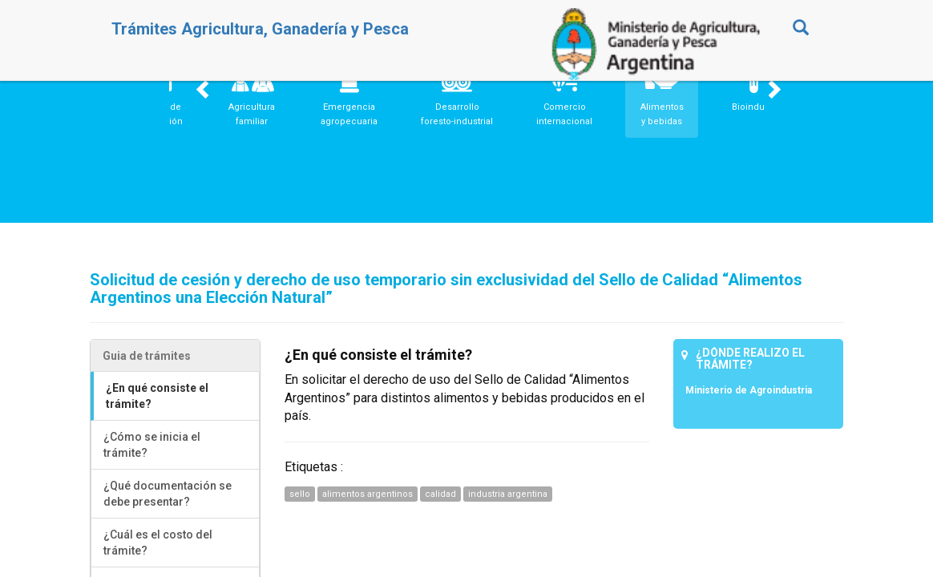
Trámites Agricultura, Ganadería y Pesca (260, 28)
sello (299, 494)
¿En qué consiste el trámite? (157, 395)
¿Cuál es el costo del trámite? (157, 542)
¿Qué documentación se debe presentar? (167, 493)
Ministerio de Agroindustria (748, 390)
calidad (440, 494)
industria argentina (507, 494)
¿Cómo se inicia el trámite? (151, 444)
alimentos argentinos (367, 494)
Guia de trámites (147, 355)
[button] (252, 95)
